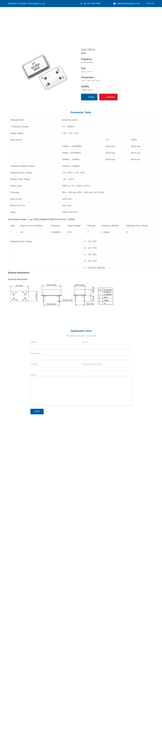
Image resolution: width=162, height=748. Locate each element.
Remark (33, 647)
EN (148, 3)
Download (110, 369)
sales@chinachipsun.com (128, 3)
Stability (33, 636)
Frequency (34, 625)
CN (152, 3)
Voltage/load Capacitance (92, 636)
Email (85, 614)
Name (33, 614)
